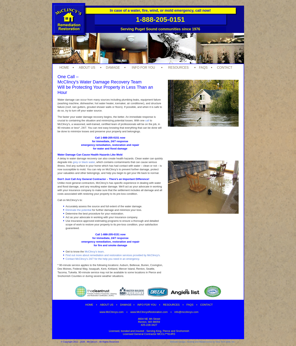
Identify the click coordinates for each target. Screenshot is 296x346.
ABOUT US (87, 67)
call (147, 120)
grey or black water (84, 162)
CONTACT (224, 67)
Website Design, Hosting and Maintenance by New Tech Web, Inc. (202, 342)
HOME (64, 67)
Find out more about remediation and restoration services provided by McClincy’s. (113, 255)
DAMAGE (113, 67)
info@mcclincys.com (186, 311)
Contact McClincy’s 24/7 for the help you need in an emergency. (103, 258)
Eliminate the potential (79, 209)
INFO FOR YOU (143, 67)
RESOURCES (178, 67)
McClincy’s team (94, 251)
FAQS (203, 67)
